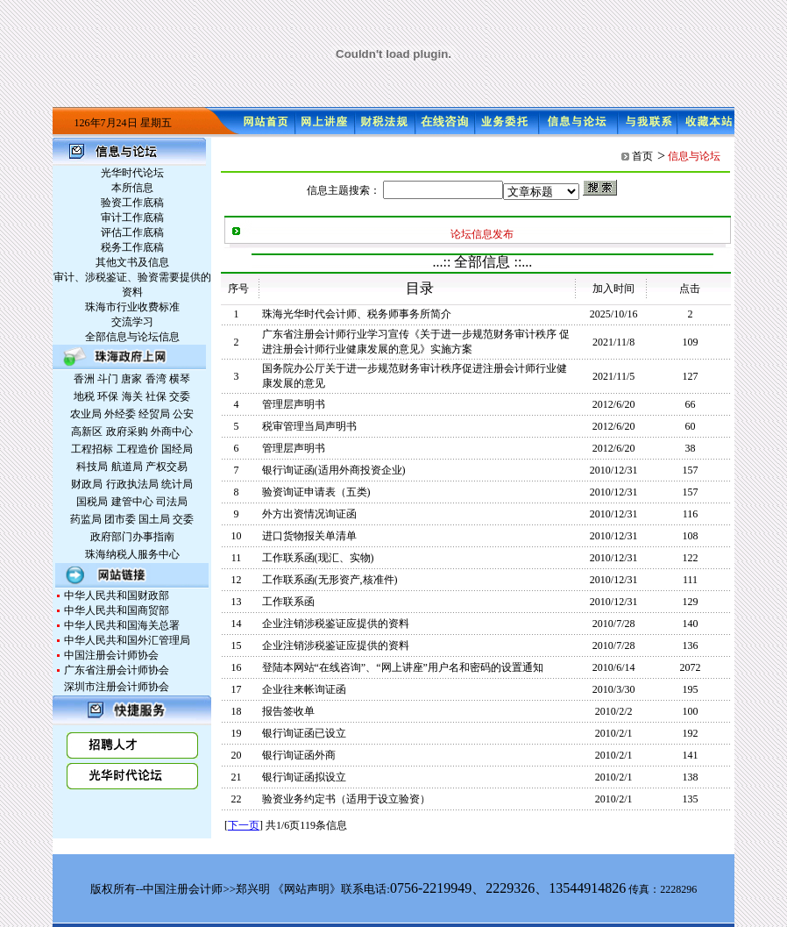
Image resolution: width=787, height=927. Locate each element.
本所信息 (132, 188)
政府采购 (127, 431)
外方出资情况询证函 (309, 514)
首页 (642, 156)
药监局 (86, 519)
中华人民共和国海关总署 (122, 625)
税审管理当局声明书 (309, 426)
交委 (179, 396)
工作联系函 (288, 601)
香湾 (156, 379)
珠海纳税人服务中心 (132, 554)
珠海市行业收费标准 (132, 307)
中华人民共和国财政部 (116, 595)
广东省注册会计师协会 (116, 670)
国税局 (92, 502)
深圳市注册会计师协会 (116, 687)
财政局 (87, 484)
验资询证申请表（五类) (316, 492)
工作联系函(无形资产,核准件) (330, 580)
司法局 (172, 502)
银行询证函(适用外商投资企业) (334, 470)
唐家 (131, 379)
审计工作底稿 (132, 217)
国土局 (154, 519)
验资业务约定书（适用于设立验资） (346, 799)
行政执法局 (132, 484)
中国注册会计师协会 (111, 655)
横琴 (179, 379)
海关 (132, 396)
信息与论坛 (694, 156)
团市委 (120, 519)
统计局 (177, 484)
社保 (156, 396)
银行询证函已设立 (304, 733)
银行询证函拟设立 (304, 777)
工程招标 (92, 449)
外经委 (120, 414)
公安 (183, 414)
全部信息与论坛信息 (132, 337)
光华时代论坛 (132, 173)
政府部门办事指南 (132, 537)
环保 (107, 396)
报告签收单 (288, 711)
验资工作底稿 (132, 202)
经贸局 (154, 414)
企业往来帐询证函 (304, 689)
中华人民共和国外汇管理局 (127, 640)
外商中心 (172, 431)
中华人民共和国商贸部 (116, 610)
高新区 (87, 431)
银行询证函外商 (299, 755)
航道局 (127, 466)
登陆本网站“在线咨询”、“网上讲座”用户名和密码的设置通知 (402, 667)
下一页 (243, 825)
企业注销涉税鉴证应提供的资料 (335, 623)
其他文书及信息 (132, 262)
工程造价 (138, 449)
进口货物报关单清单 (309, 536)
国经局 (177, 449)
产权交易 (166, 466)
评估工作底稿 (132, 232)
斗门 (107, 379)
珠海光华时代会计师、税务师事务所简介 (356, 314)
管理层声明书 (293, 404)
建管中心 (132, 502)
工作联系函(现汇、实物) (318, 558)
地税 (84, 396)
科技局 (92, 466)
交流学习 (132, 322)
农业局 (86, 414)
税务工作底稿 (132, 247)
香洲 (84, 379)
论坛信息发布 (482, 234)
